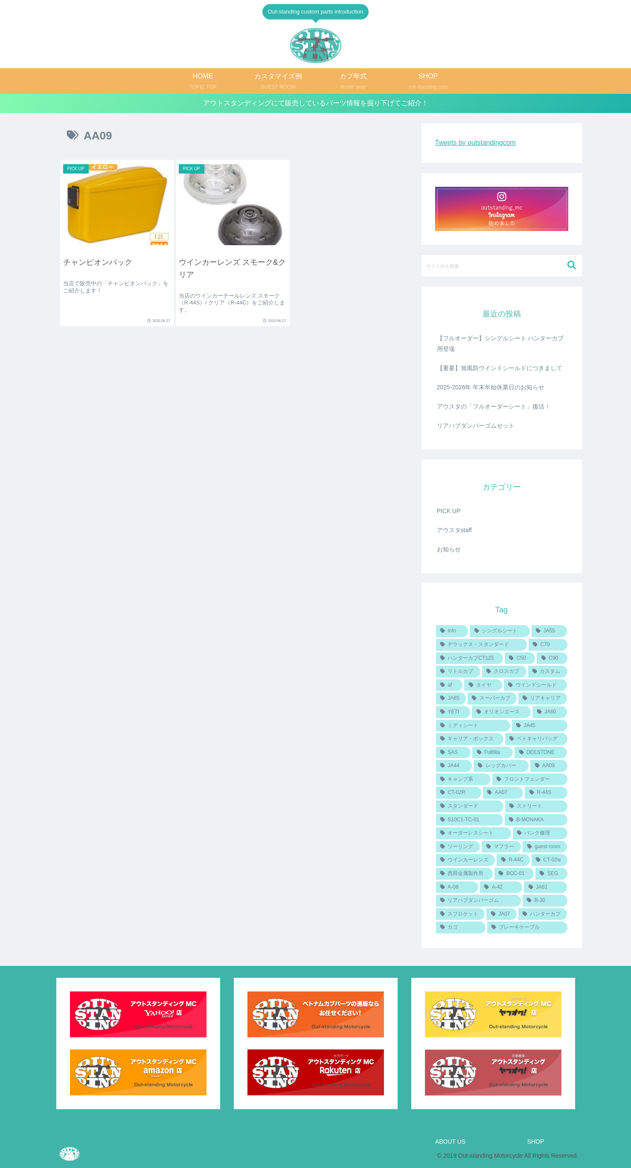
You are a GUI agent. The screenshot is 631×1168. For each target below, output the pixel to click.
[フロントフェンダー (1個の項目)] (529, 779)
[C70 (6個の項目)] (548, 645)
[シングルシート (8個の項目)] (499, 631)
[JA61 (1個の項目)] (545, 887)
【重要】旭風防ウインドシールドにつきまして (499, 368)
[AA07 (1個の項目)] (503, 793)
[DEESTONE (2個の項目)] (541, 753)
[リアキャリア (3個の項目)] (542, 698)
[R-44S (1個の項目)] (546, 793)
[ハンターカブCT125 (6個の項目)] (469, 658)
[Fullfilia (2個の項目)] (492, 753)
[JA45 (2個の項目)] (539, 726)
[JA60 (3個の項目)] (549, 712)
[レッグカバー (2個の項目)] (501, 766)
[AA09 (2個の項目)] (548, 766)
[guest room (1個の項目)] (545, 847)
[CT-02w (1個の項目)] (549, 860)
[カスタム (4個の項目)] (547, 672)
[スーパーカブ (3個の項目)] (492, 698)
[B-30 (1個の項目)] (545, 901)
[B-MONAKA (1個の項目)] (536, 820)
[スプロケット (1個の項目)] (460, 914)
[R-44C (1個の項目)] (513, 860)
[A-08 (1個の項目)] (457, 887)
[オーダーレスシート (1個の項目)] (473, 833)
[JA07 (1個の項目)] (501, 914)
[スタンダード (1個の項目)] (469, 806)
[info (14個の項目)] (452, 631)
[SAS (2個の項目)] (453, 753)
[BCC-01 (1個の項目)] (514, 874)
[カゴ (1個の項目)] (461, 927)
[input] (502, 265)
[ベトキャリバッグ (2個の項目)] (536, 739)
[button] (572, 265)
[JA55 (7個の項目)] (549, 631)
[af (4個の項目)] (449, 685)
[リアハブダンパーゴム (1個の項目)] (478, 901)
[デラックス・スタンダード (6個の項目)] (481, 645)
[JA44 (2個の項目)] (454, 766)
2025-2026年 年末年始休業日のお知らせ (491, 387)
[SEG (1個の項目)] (551, 874)
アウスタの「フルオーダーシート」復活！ (493, 406)
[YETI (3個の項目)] (453, 712)
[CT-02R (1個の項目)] (458, 793)
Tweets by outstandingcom (475, 142)
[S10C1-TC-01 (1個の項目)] (469, 820)
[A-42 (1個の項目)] (501, 887)
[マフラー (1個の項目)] (501, 847)
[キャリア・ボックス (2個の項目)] (469, 739)
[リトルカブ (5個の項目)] (458, 672)
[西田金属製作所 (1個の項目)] (464, 874)
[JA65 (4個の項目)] (451, 698)
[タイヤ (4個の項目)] (483, 685)
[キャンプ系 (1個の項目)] (463, 779)
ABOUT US (450, 1141)
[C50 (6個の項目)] (520, 658)
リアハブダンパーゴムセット (476, 425)
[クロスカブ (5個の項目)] (504, 672)
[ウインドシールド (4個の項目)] (535, 685)
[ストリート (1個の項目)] (536, 806)
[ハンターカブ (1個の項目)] (542, 914)
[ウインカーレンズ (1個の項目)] (465, 860)
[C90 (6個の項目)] (552, 658)
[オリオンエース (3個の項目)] (501, 712)
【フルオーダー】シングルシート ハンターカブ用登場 (500, 343)
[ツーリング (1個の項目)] (458, 847)
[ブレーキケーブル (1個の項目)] (527, 927)
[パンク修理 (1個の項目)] (540, 833)
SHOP (535, 1141)
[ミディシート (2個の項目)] (473, 726)
